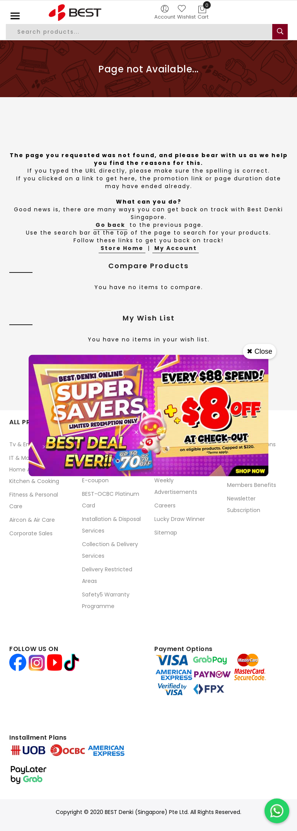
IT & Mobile (24, 458)
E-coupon (95, 480)
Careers (165, 505)
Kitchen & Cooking (34, 481)
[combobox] (139, 31)
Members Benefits (251, 485)
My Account (175, 248)
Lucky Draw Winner (179, 519)
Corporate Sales (31, 533)
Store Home (122, 248)
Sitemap (165, 532)
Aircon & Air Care (32, 520)
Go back (110, 225)
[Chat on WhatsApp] (277, 810)
